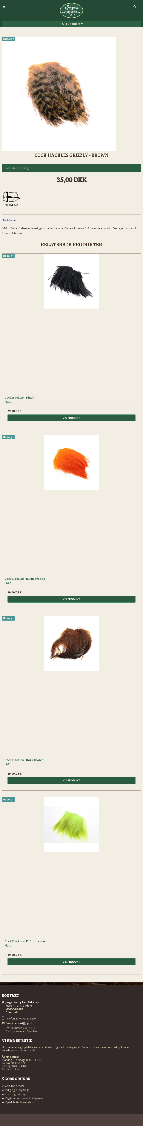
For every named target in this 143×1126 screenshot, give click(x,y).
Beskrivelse (9, 220)
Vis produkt (71, 418)
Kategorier (71, 24)
